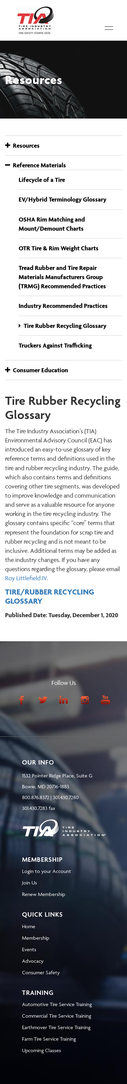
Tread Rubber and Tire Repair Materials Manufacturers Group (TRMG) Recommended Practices (62, 277)
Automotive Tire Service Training (57, 1004)
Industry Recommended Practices (63, 306)
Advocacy (32, 961)
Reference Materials (35, 165)
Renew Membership (43, 894)
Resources (22, 145)
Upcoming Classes (41, 1050)
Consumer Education (36, 370)
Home (28, 926)
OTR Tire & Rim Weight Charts (59, 248)
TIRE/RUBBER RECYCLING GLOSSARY (49, 596)
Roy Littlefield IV (26, 578)
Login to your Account (46, 871)
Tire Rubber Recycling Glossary (65, 326)
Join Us (29, 882)
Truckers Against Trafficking (55, 345)
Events (29, 949)
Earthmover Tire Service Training (56, 1027)
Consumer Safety (41, 972)
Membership (35, 938)
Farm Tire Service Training (49, 1039)
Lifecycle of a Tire (42, 180)
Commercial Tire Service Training (56, 1016)
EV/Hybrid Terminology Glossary (62, 199)
